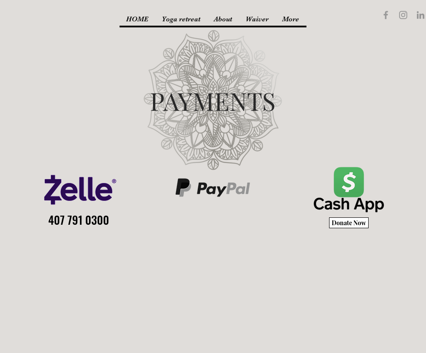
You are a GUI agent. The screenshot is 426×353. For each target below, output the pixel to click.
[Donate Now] (349, 222)
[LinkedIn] (420, 15)
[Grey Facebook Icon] (385, 15)
